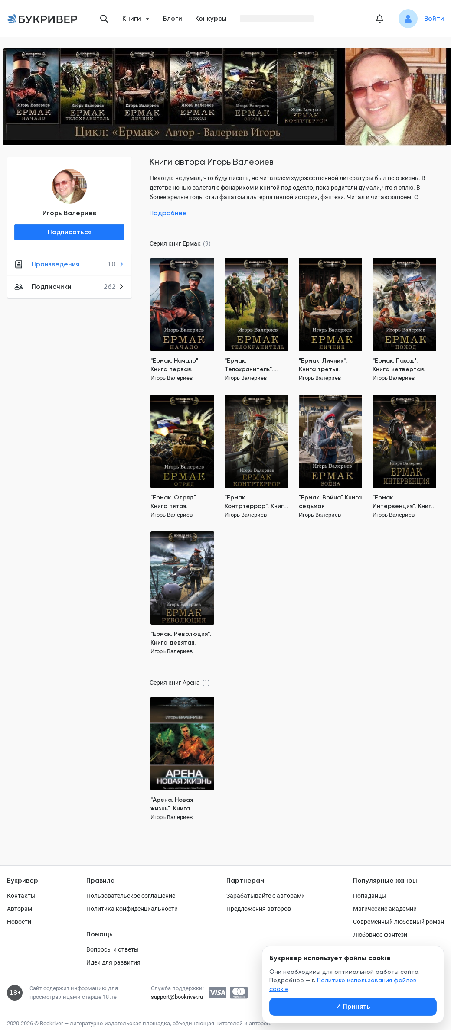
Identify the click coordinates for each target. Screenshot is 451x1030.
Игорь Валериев (69, 213)
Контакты (21, 895)
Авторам (19, 908)
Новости (19, 921)
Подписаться (70, 232)
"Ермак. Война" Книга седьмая (330, 502)
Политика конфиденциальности (132, 908)
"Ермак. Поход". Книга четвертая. (399, 365)
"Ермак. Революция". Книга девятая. (180, 638)
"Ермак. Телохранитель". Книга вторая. (249, 365)
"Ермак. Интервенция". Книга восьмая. (404, 502)
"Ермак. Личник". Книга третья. (323, 365)
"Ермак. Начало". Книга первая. (174, 365)
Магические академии (385, 908)
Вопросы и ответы (112, 949)
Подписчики (69, 286)
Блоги (172, 19)
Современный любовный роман (398, 921)
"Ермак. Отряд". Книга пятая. (173, 502)
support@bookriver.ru (177, 997)
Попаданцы (369, 895)
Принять (353, 1006)
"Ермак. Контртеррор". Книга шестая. (256, 502)
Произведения (69, 264)
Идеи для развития (113, 962)
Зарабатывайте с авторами (265, 895)
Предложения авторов (258, 908)
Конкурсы (211, 19)
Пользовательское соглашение (130, 895)
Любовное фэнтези (380, 934)
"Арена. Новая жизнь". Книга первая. (171, 804)
